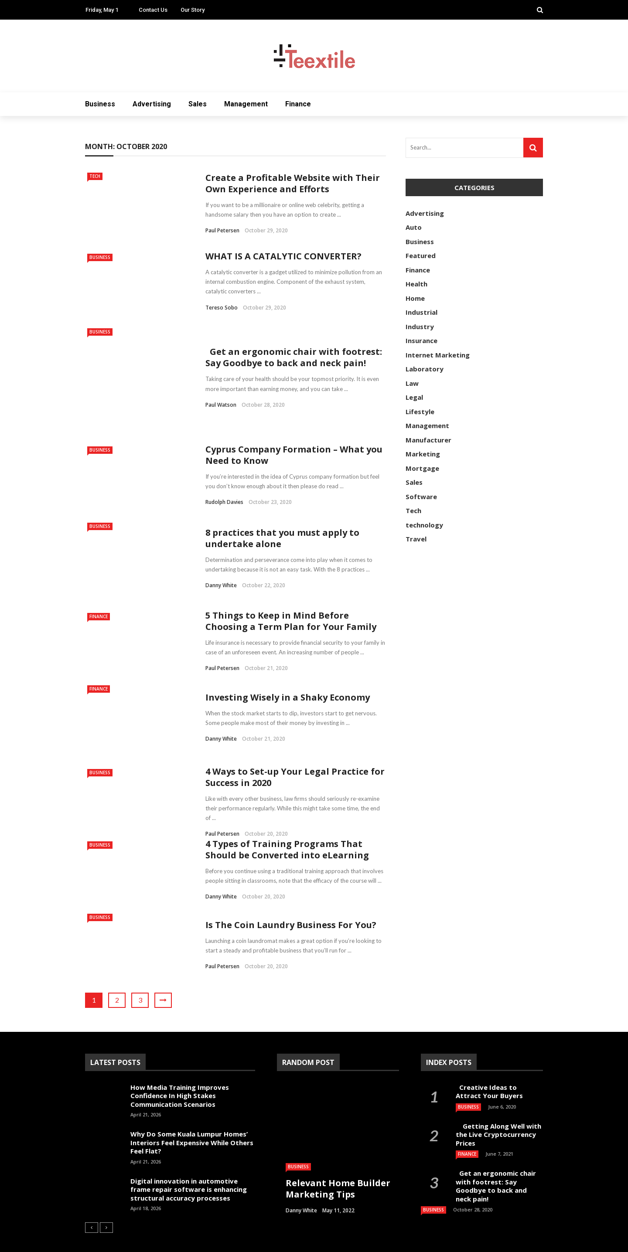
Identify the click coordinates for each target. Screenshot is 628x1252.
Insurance (421, 340)
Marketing (423, 453)
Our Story (193, 10)
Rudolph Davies (224, 476)
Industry (420, 326)
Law (412, 383)
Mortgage (422, 468)
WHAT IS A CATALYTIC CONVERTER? (283, 256)
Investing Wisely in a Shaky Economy (287, 671)
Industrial (421, 312)
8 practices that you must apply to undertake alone (282, 512)
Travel (416, 538)
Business (100, 104)
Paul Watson (220, 391)
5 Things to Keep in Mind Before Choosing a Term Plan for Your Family (290, 594)
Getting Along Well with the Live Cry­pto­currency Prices (498, 1108)
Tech (94, 176)
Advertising (152, 104)
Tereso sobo (221, 307)
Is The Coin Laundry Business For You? (290, 899)
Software (421, 496)
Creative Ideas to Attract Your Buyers (490, 1065)
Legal (414, 397)
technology (424, 525)
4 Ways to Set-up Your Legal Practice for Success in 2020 (295, 750)
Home (415, 298)
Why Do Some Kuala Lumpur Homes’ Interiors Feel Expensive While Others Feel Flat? (191, 1116)
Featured (421, 255)
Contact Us (153, 10)
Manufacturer (428, 439)
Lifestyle (420, 411)
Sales (197, 104)
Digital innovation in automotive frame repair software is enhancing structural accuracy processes (188, 1163)
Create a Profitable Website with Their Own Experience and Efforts (292, 183)
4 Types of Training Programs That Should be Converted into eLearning (287, 823)
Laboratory (425, 368)
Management (246, 104)
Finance (298, 104)
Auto (414, 227)
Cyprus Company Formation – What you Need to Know (293, 428)
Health (416, 283)
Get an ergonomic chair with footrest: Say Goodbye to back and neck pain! (293, 344)
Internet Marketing (438, 354)
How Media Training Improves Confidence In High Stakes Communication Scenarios (179, 1069)
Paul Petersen (222, 230)
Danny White (221, 559)
